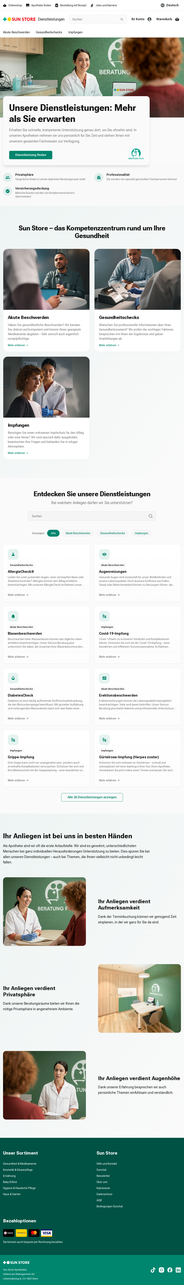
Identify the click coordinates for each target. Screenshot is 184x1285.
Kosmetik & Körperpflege (18, 1169)
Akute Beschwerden (16, 32)
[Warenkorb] (168, 19)
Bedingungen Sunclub (110, 1206)
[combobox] (94, 19)
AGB (99, 1200)
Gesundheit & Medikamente (19, 1163)
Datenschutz (104, 1194)
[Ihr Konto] (142, 19)
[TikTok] (153, 1270)
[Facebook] (170, 1270)
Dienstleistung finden (30, 155)
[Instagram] (161, 1270)
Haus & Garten (12, 1194)
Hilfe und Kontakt (107, 1163)
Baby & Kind (10, 1182)
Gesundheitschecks (49, 32)
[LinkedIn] (178, 1270)
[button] (46, 573)
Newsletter (103, 1175)
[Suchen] (88, 516)
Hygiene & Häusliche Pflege (19, 1188)
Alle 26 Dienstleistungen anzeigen (92, 797)
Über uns (102, 1182)
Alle (53, 533)
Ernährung (9, 1175)
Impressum (103, 1188)
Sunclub (102, 1169)
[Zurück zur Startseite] (34, 19)
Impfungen (75, 32)
